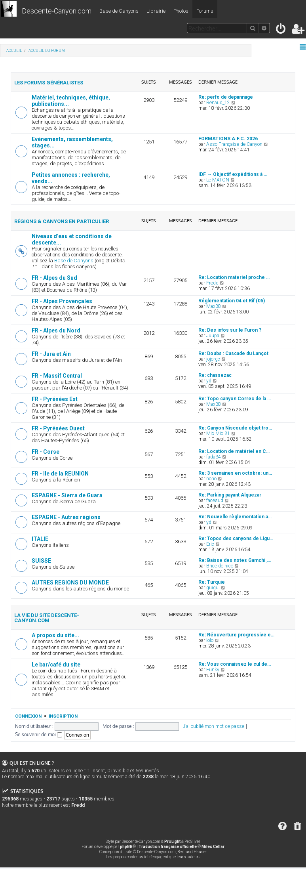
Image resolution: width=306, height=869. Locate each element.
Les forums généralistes (48, 83)
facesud (214, 500)
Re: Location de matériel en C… (234, 451)
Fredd (212, 283)
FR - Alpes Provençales (62, 301)
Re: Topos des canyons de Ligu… (235, 538)
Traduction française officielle (168, 846)
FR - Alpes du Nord (56, 330)
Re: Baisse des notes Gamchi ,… (234, 560)
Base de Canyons (119, 11)
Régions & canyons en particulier (61, 221)
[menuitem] (281, 30)
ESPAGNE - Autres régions (66, 517)
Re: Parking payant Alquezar (229, 495)
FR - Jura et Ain (51, 354)
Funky (212, 669)
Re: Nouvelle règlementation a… (235, 516)
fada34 (213, 457)
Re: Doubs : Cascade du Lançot (233, 353)
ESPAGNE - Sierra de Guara (67, 495)
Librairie (155, 11)
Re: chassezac (215, 375)
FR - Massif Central (57, 375)
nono (211, 478)
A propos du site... (55, 635)
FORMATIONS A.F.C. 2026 (228, 138)
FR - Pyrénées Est (55, 399)
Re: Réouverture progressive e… (236, 635)
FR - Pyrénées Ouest (58, 428)
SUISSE (41, 561)
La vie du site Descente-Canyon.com (46, 617)
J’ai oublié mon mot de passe (213, 726)
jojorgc (213, 359)
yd (208, 381)
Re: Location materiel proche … (234, 277)
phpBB (126, 846)
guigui (213, 587)
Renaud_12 (218, 102)
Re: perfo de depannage (225, 97)
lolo (209, 640)
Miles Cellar (212, 846)
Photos (180, 11)
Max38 (213, 306)
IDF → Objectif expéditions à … (232, 174)
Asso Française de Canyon (234, 144)
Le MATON (217, 180)
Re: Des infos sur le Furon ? (229, 330)
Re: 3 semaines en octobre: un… (235, 473)
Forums (204, 11)
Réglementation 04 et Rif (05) (231, 301)
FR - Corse (45, 452)
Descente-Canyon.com (56, 11)
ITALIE (40, 539)
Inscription (63, 716)
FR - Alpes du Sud (54, 278)
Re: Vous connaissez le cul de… (234, 664)
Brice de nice (219, 566)
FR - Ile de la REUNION (60, 473)
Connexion (28, 716)
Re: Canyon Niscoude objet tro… (235, 428)
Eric (210, 544)
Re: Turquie (211, 582)
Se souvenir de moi (38, 734)
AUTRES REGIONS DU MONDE (70, 582)
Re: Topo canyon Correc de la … (234, 398)
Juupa (212, 335)
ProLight (172, 841)
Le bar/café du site (56, 664)
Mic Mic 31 (218, 433)
